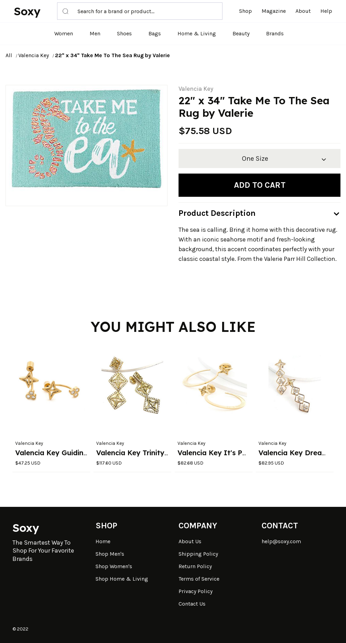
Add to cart (259, 185)
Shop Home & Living (121, 578)
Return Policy (195, 566)
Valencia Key (33, 55)
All (9, 55)
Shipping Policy (198, 553)
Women (63, 33)
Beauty (241, 33)
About (303, 11)
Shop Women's (113, 566)
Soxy (27, 11)
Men (95, 33)
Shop (245, 11)
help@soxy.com (281, 541)
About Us (190, 541)
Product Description (217, 213)
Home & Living (196, 33)
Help (326, 11)
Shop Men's (109, 553)
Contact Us (192, 603)
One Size (255, 158)
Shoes (124, 33)
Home (102, 541)
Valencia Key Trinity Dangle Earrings (158, 452)
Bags (154, 33)
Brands (275, 33)
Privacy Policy (195, 591)
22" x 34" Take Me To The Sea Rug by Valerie (112, 55)
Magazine (274, 11)
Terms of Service (199, 578)
